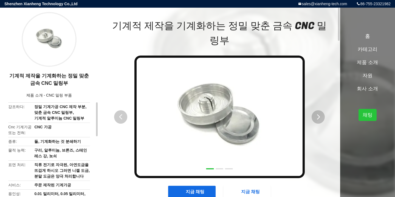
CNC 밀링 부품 (59, 95)
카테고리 (367, 49)
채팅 (368, 115)
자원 (368, 75)
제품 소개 (34, 95)
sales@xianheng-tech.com (324, 4)
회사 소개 (367, 88)
